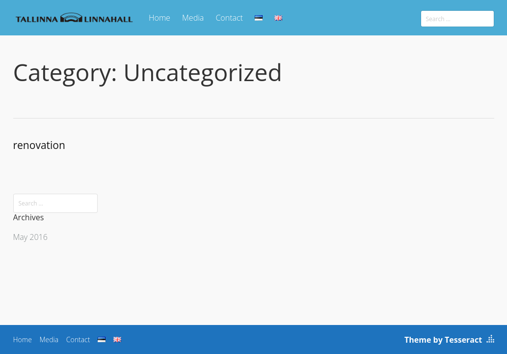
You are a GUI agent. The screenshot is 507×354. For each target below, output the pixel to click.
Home (159, 17)
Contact (229, 17)
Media (193, 17)
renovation (39, 145)
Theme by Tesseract (443, 339)
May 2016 (30, 237)
